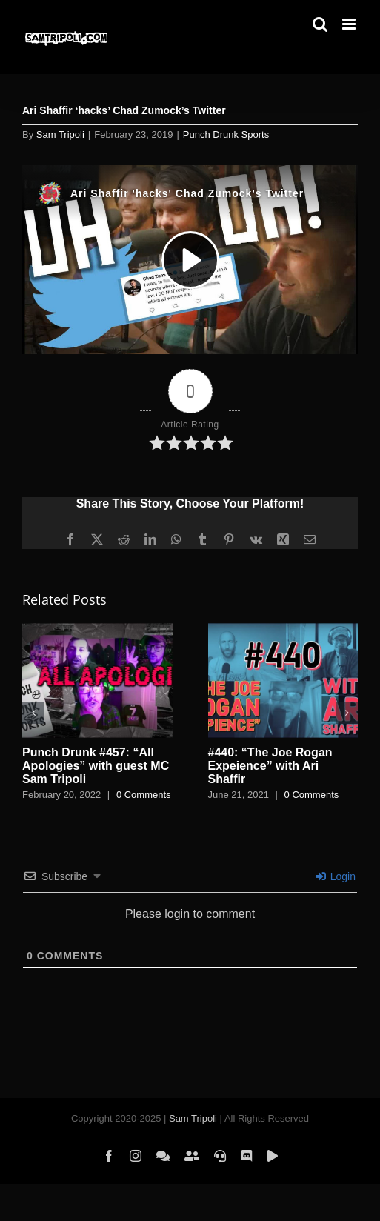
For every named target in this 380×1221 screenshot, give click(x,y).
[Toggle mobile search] (320, 24)
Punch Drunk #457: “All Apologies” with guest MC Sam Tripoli (95, 765)
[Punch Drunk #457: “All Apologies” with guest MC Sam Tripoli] (97, 629)
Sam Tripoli (60, 134)
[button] (33, 713)
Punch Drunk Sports (226, 134)
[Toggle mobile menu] (350, 24)
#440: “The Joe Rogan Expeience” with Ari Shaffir (270, 765)
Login (336, 876)
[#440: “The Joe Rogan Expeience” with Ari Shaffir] (283, 629)
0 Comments (143, 794)
